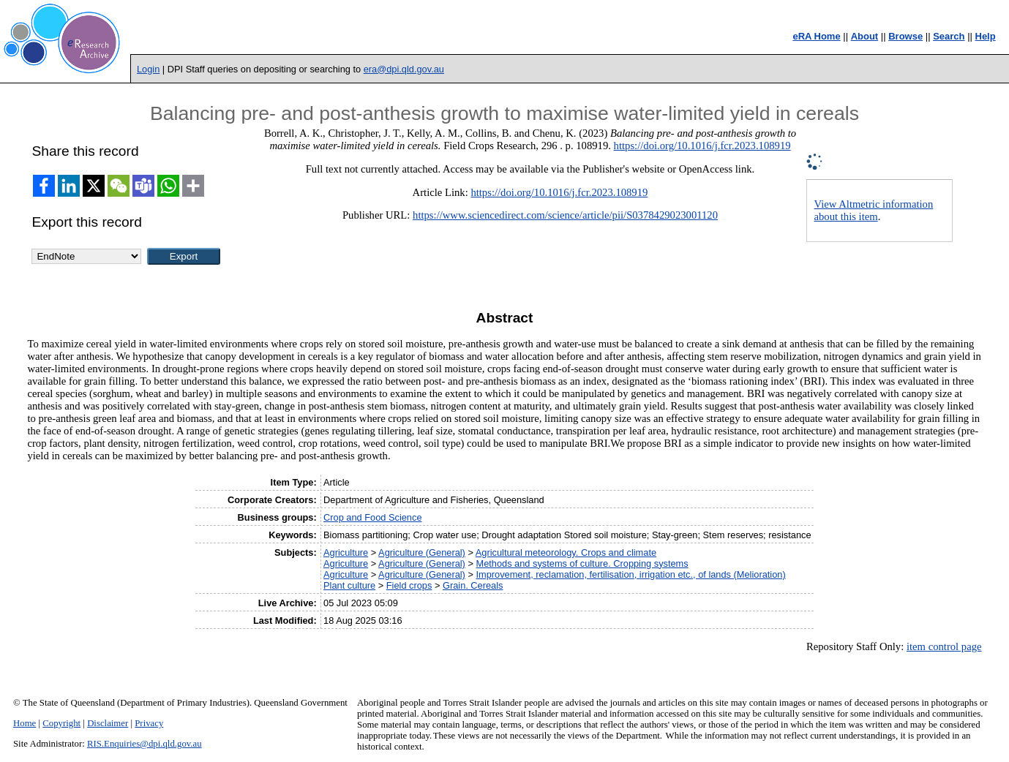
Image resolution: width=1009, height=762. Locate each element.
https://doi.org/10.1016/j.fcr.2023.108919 (702, 145)
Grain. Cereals (473, 585)
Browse (905, 36)
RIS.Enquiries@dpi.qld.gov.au (144, 744)
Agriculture (345, 552)
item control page (944, 646)
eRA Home (816, 36)
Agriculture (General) (421, 552)
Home (24, 723)
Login (148, 69)
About (865, 36)
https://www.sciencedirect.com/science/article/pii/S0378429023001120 (565, 215)
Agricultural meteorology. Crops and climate (566, 552)
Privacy (149, 723)
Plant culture (349, 585)
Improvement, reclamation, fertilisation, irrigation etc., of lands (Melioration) (630, 574)
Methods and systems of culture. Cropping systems (582, 563)
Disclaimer (107, 723)
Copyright (61, 723)
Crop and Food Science (372, 517)
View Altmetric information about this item (874, 210)
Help (985, 36)
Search (948, 36)
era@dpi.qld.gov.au (404, 69)
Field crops (409, 585)
